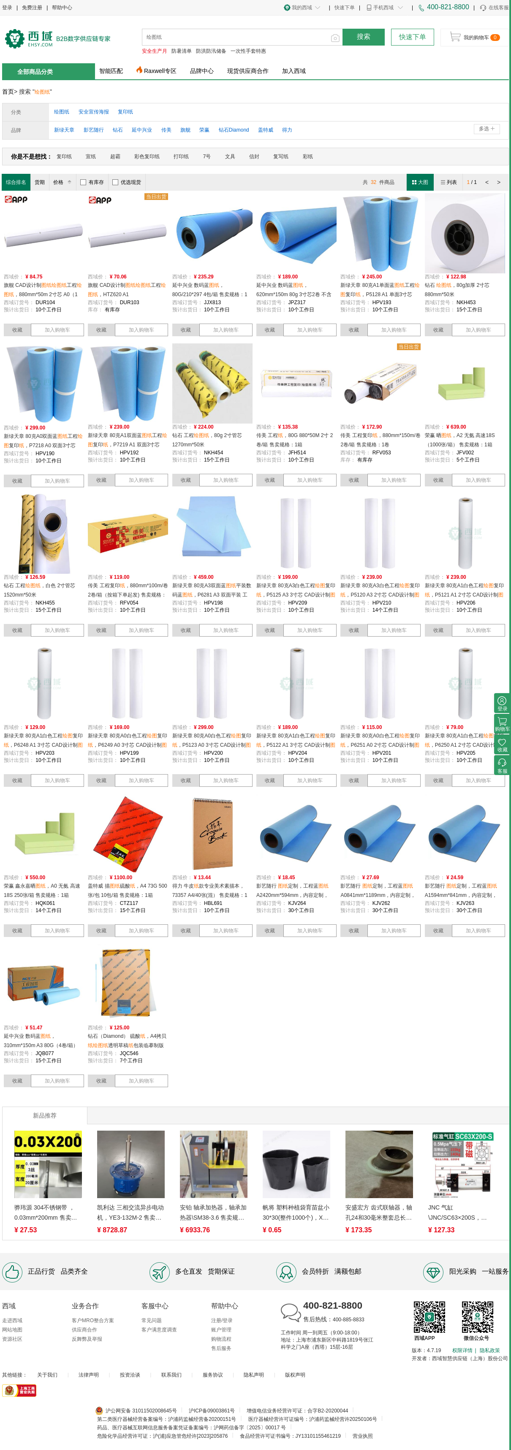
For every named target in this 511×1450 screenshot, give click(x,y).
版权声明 (295, 1375)
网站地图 (12, 1330)
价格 (63, 182)
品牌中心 (202, 71)
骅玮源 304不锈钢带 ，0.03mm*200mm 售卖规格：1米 (45, 1213)
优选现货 (126, 182)
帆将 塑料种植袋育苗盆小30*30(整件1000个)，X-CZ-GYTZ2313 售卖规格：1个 (296, 1213)
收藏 (17, 330)
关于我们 (47, 1375)
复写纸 (280, 156)
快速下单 (344, 8)
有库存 (92, 182)
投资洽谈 (130, 1375)
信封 (254, 156)
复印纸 (64, 156)
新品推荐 (45, 1115)
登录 (7, 8)
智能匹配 (111, 71)
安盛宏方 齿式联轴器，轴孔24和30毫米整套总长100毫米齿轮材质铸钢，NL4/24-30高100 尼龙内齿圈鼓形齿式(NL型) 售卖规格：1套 (378, 1213)
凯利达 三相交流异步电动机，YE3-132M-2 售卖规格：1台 (130, 1213)
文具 (230, 156)
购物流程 (221, 1339)
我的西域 (302, 8)
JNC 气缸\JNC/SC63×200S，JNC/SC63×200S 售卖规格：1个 (460, 1213)
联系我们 (171, 1375)
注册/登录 (222, 1320)
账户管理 (221, 1330)
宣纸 (91, 156)
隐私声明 (254, 1375)
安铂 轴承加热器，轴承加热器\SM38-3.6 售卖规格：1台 (213, 1213)
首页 (8, 91)
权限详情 (462, 1350)
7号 (207, 156)
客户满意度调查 (159, 1330)
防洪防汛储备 (211, 51)
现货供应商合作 (248, 71)
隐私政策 (490, 1350)
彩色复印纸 (147, 156)
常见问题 (151, 1320)
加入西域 (294, 71)
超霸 (115, 156)
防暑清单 (181, 51)
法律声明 (89, 1375)
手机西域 (383, 8)
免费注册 (32, 8)
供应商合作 (84, 1330)
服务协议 (213, 1375)
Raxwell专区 (160, 71)
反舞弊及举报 (87, 1339)
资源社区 (12, 1339)
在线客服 (494, 8)
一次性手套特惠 (248, 51)
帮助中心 (62, 8)
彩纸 (308, 156)
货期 (40, 182)
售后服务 (221, 1348)
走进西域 (12, 1320)
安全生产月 (154, 51)
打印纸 (181, 156)
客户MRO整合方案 (93, 1320)
